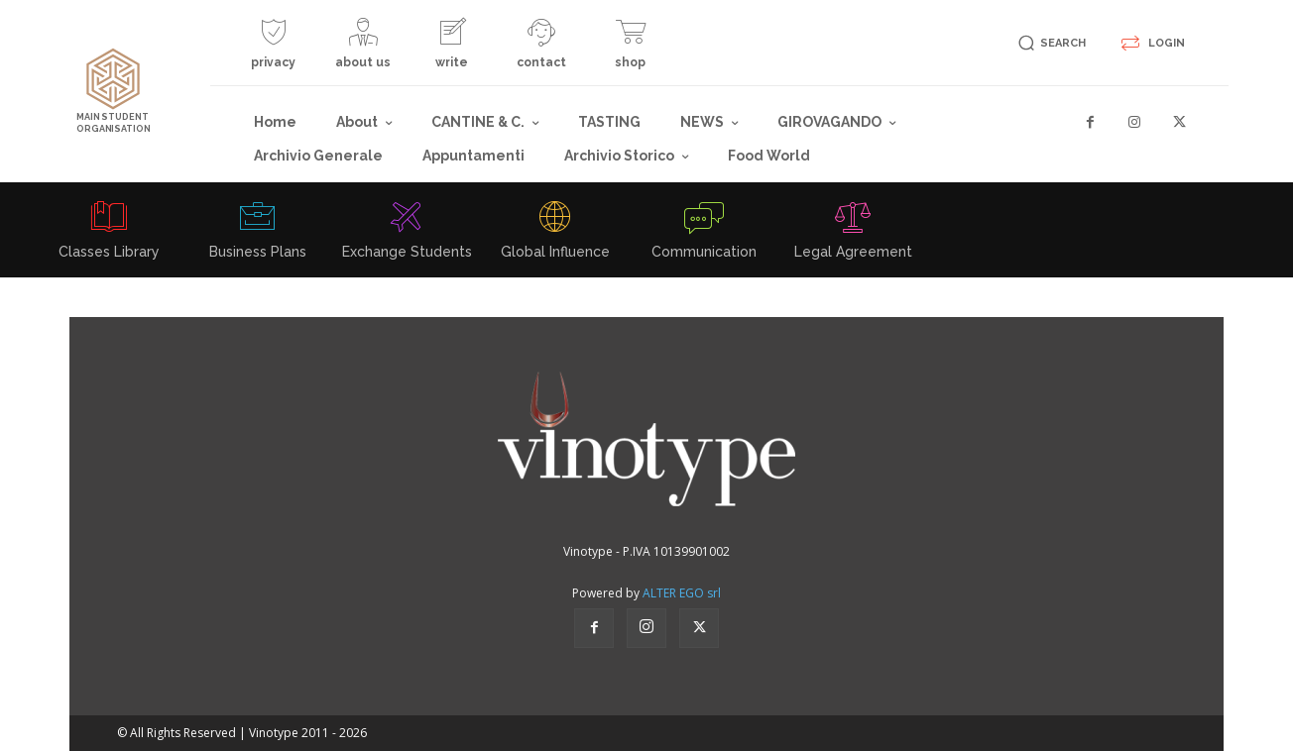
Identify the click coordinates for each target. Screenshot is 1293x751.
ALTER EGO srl (682, 593)
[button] (1048, 43)
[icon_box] (273, 51)
